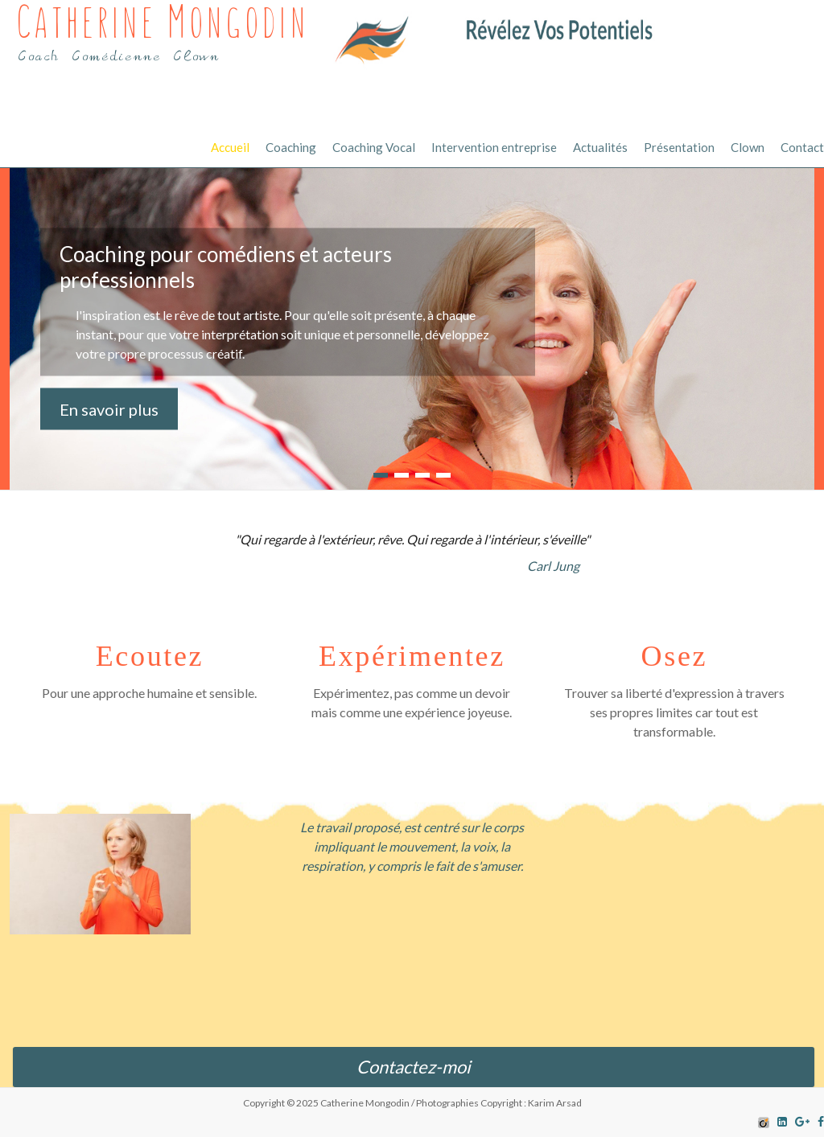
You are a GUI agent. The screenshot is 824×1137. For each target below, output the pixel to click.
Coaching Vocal (373, 147)
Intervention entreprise (494, 147)
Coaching (291, 147)
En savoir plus (109, 409)
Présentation (679, 147)
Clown (747, 147)
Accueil (230, 147)
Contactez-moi (413, 1066)
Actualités (600, 147)
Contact (802, 147)
